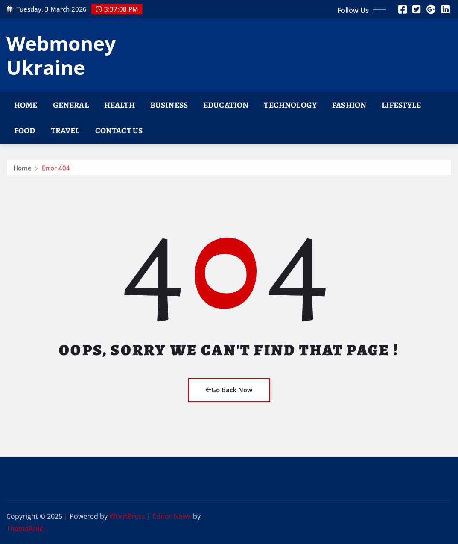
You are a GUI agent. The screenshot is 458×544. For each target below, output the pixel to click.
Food (24, 130)
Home (26, 105)
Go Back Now (229, 389)
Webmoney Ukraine (61, 55)
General (71, 105)
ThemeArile (24, 528)
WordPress (127, 516)
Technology (290, 105)
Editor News (171, 516)
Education (225, 105)
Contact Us (119, 130)
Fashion (349, 105)
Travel (65, 130)
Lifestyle (401, 105)
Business (169, 105)
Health (119, 105)
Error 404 (56, 169)
